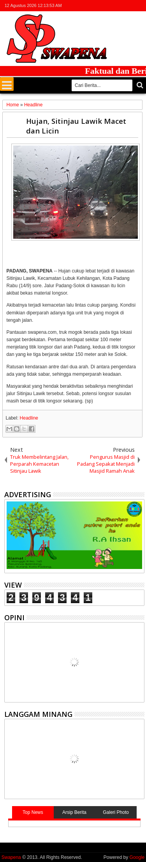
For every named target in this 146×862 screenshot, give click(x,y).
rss (129, 5)
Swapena (11, 857)
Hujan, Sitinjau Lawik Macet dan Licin (76, 125)
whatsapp (139, 5)
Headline (29, 418)
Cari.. (139, 85)
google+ (119, 5)
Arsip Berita (74, 812)
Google (137, 857)
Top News (33, 812)
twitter (99, 5)
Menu (7, 84)
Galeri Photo (116, 812)
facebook (109, 5)
